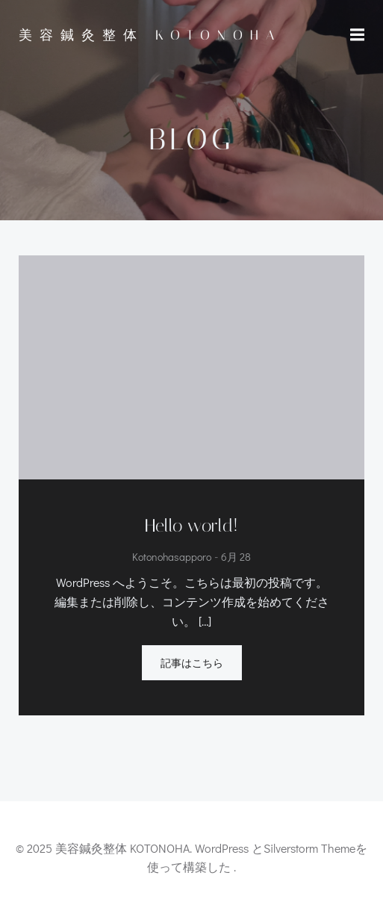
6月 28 (236, 557)
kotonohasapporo (171, 557)
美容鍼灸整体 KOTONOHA (150, 35)
